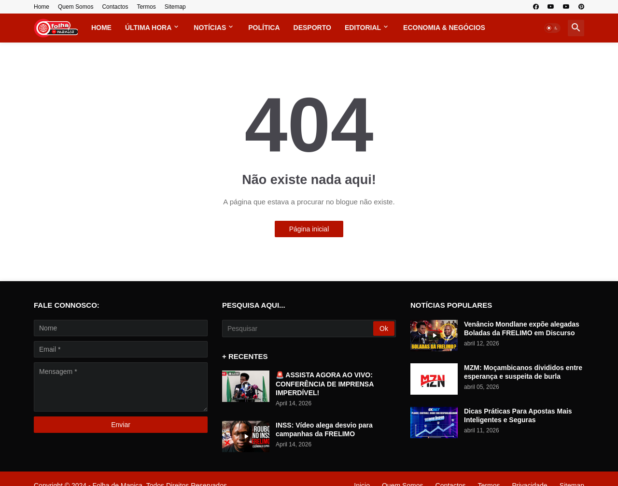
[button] (552, 28)
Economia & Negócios (444, 27)
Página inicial (309, 229)
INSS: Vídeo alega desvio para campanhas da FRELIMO (324, 429)
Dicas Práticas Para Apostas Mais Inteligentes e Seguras (518, 415)
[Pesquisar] (298, 328)
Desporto (312, 27)
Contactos (115, 6)
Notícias (210, 27)
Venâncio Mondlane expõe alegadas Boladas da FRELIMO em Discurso (521, 328)
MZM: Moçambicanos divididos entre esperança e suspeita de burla (523, 372)
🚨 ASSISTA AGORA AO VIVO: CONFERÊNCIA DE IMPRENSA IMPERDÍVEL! (325, 383)
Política (264, 27)
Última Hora (148, 27)
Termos (146, 6)
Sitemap (175, 6)
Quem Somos (75, 6)
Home (41, 6)
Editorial (363, 27)
